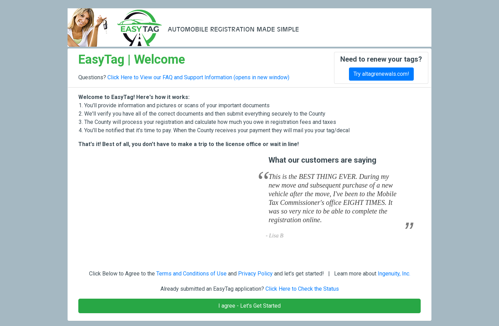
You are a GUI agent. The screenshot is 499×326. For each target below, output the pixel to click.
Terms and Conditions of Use (191, 273)
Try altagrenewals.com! (381, 74)
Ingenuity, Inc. (394, 273)
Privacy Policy (255, 273)
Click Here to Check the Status (302, 289)
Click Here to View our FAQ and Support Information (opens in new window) (198, 77)
